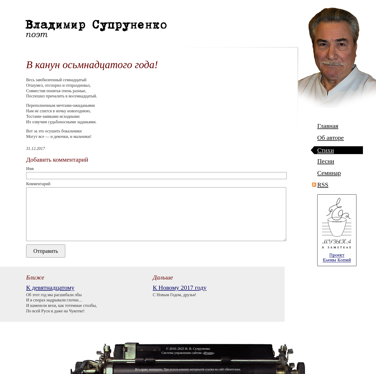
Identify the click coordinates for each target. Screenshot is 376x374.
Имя (30, 169)
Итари (208, 353)
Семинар (329, 173)
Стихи (325, 150)
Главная (327, 126)
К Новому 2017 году (180, 287)
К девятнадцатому (50, 287)
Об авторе (330, 138)
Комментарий (38, 184)
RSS (322, 185)
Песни (325, 161)
